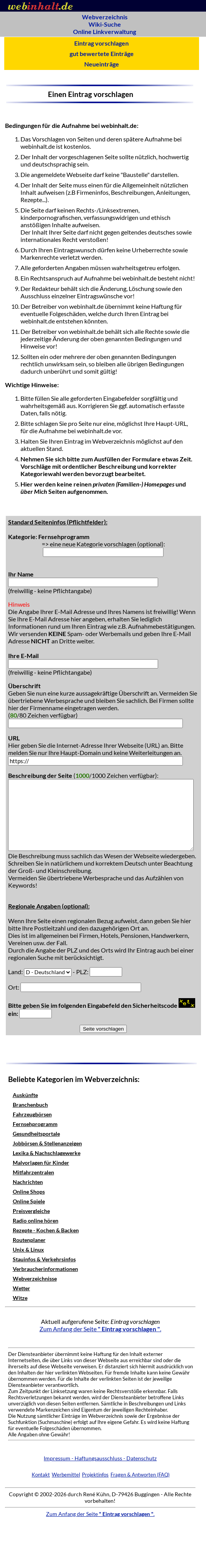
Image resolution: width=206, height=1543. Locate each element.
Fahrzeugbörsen (32, 1114)
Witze (20, 1298)
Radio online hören (35, 1220)
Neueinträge (101, 64)
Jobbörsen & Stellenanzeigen (47, 1143)
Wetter (21, 1288)
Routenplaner (29, 1240)
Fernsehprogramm (35, 1124)
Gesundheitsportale (36, 1133)
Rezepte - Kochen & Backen (46, 1230)
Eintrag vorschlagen (101, 43)
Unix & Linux (28, 1249)
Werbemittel (66, 1475)
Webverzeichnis (105, 16)
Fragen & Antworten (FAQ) (140, 1475)
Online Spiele (29, 1201)
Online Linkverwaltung (104, 31)
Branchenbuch (30, 1104)
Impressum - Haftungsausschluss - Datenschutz (100, 1458)
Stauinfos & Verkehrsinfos (44, 1259)
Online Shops (29, 1191)
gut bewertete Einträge (101, 53)
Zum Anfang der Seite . (100, 1328)
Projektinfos (95, 1475)
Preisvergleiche (31, 1211)
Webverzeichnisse (35, 1278)
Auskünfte (25, 1095)
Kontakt (41, 1475)
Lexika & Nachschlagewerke (46, 1153)
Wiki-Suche (105, 24)
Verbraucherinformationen (45, 1269)
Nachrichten (28, 1182)
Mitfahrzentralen (33, 1172)
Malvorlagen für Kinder (41, 1162)
